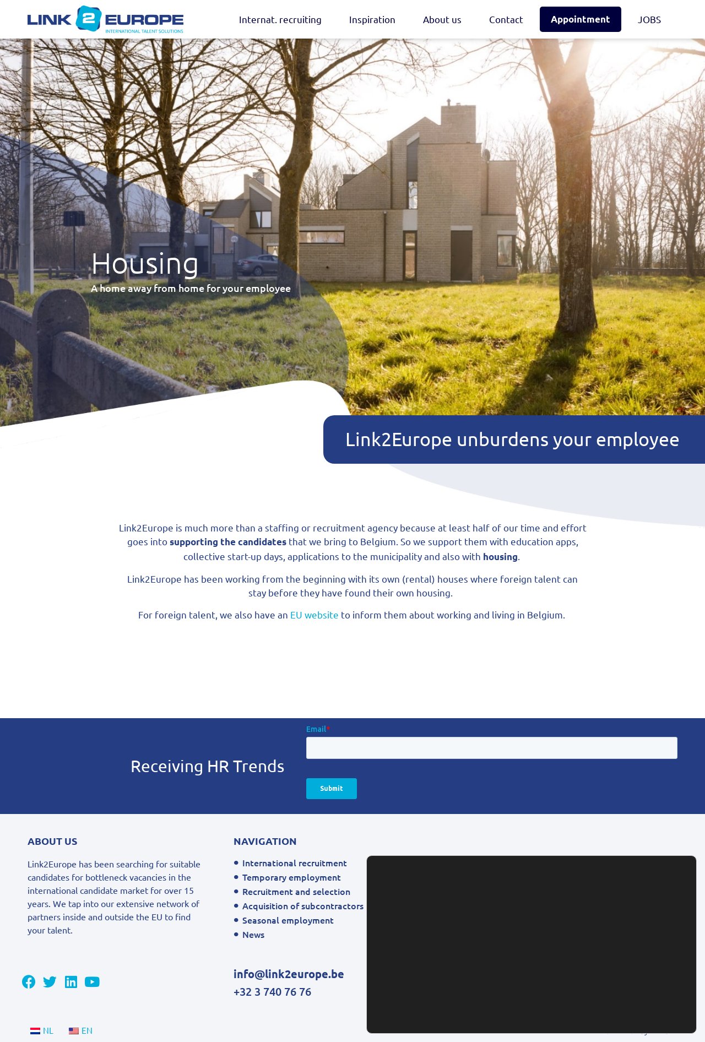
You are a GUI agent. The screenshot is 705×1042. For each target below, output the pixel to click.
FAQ (473, 934)
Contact (506, 19)
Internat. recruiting (280, 19)
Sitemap (481, 891)
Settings (641, 987)
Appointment (580, 19)
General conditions (502, 862)
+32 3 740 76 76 (272, 991)
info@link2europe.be (289, 974)
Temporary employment (291, 876)
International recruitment (294, 862)
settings (492, 1014)
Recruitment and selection (296, 891)
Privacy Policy (492, 876)
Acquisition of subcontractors (303, 905)
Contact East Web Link (510, 905)
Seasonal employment (288, 919)
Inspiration (372, 19)
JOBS (649, 19)
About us (442, 19)
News (253, 934)
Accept (641, 1010)
